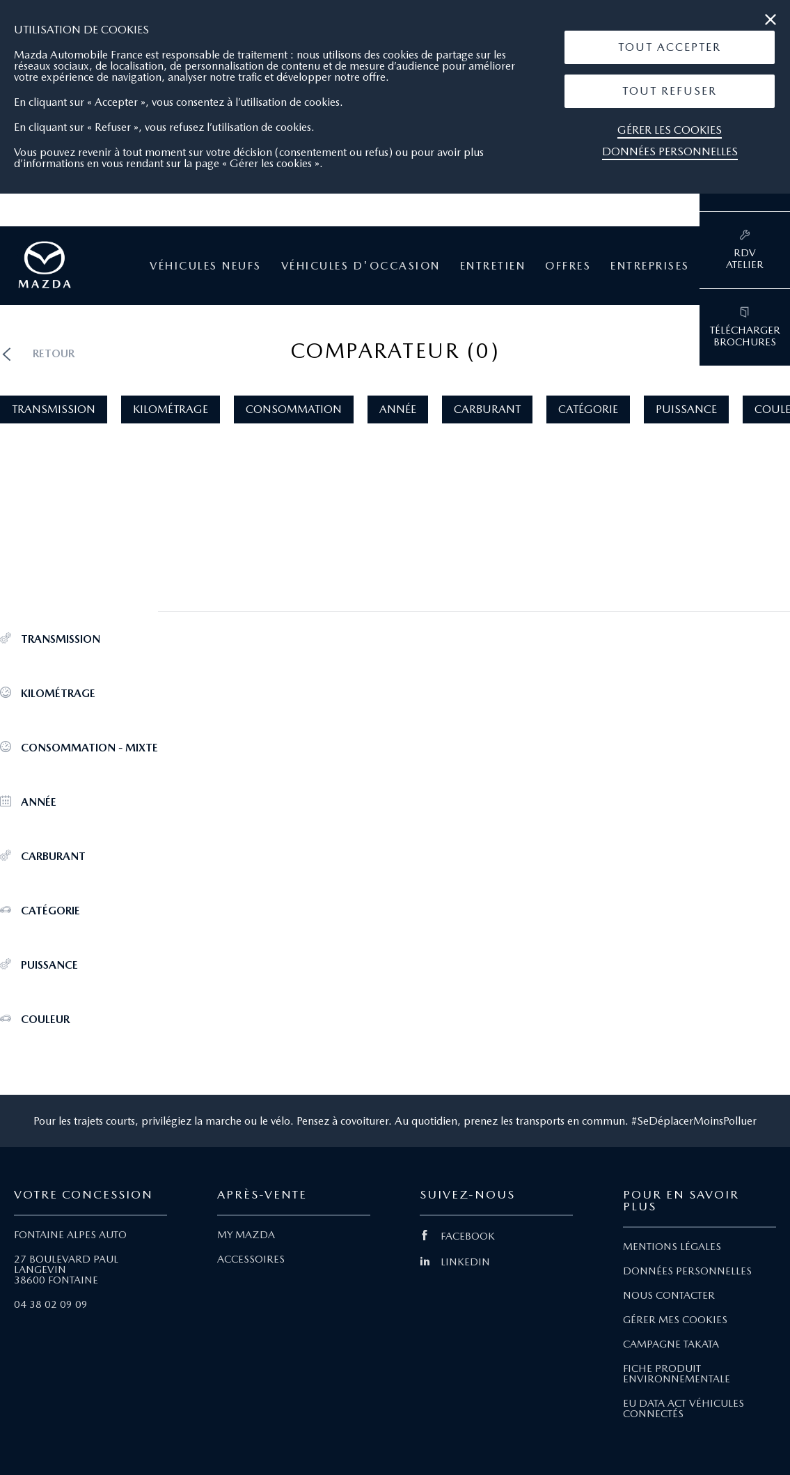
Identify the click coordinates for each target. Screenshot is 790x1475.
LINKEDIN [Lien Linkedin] (455, 1262)
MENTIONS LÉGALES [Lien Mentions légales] (672, 1246)
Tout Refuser (669, 90)
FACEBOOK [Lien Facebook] (457, 1236)
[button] (669, 47)
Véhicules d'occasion (361, 266)
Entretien (493, 266)
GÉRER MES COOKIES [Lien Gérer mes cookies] (675, 1319)
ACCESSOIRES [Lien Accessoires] (251, 1259)
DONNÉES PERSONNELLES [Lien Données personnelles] (687, 1271)
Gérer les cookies (669, 129)
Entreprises (650, 266)
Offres (568, 266)
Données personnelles (670, 151)
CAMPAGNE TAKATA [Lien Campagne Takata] (671, 1344)
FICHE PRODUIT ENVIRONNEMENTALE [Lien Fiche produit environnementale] (676, 1373)
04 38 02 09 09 (51, 1304)
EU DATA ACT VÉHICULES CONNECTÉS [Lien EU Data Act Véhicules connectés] (683, 1408)
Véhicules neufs (206, 266)
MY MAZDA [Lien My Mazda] (246, 1234)
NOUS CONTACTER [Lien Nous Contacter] (669, 1295)
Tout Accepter (669, 47)
